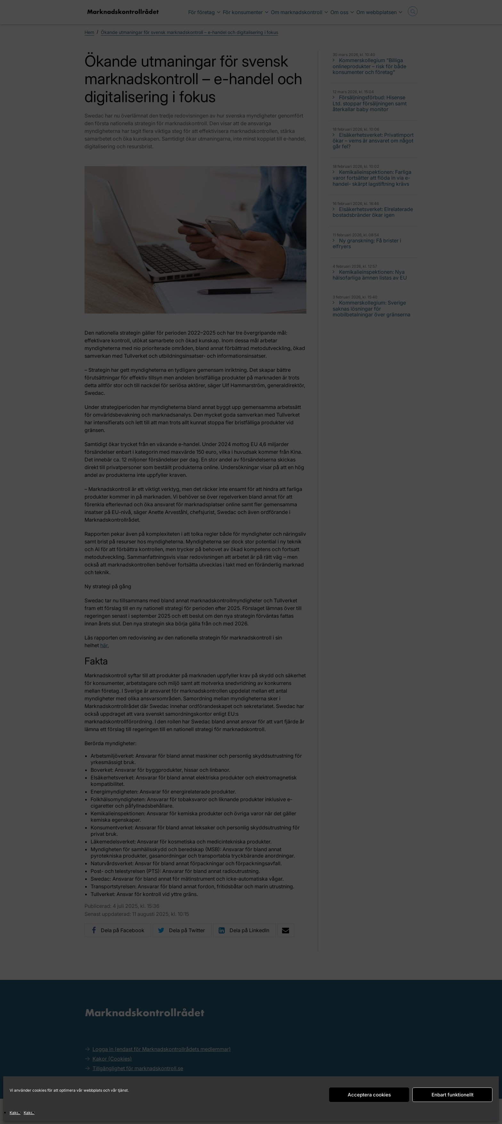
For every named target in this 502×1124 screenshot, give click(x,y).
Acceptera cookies (369, 1095)
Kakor (15, 1112)
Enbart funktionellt (453, 1095)
